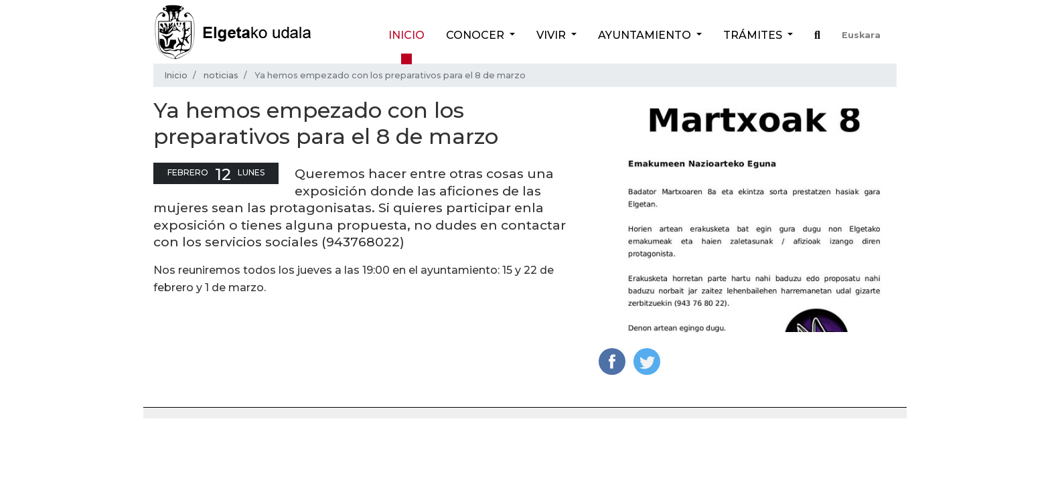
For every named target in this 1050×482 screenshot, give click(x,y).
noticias (221, 75)
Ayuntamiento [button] (646, 35)
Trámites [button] (754, 35)
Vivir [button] (552, 35)
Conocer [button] (476, 35)
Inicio (406, 35)
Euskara (861, 35)
